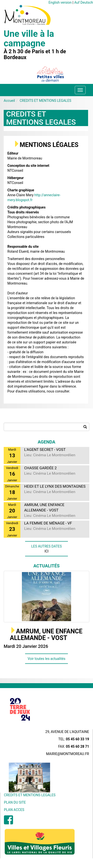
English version (60, 2)
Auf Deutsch (83, 2)
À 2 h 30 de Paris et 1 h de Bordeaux (35, 54)
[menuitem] (8, 822)
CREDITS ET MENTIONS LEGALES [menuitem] (30, 795)
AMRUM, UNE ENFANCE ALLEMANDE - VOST (46, 635)
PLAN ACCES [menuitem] (14, 810)
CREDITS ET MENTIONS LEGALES (45, 101)
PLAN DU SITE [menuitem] (15, 802)
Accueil (9, 101)
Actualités (46, 565)
